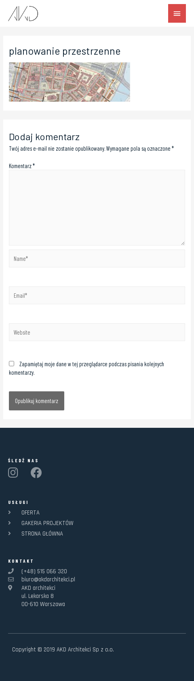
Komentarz (22, 165)
